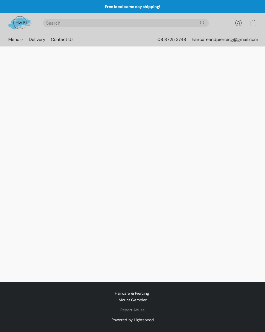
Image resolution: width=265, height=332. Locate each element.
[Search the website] (202, 23)
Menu (15, 39)
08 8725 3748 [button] (171, 39)
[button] (20, 23)
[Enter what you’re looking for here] (126, 23)
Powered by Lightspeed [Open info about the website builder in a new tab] (132, 319)
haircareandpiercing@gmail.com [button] (225, 39)
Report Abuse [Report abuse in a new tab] (132, 309)
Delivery (37, 39)
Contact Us (62, 39)
